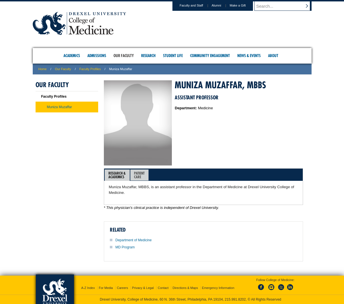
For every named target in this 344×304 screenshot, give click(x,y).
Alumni (222, 5)
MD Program (125, 247)
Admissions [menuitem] (96, 55)
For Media (106, 288)
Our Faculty (63, 69)
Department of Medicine (134, 240)
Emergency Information (218, 288)
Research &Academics (117, 175)
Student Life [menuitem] (173, 55)
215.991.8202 (235, 299)
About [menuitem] (273, 55)
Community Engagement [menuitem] (210, 55)
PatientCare (139, 175)
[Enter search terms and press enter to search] (285, 6)
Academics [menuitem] (71, 55)
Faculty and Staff (196, 5)
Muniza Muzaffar (59, 107)
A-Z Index (88, 288)
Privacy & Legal (143, 288)
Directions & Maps (185, 288)
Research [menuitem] (148, 55)
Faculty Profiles (90, 69)
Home (42, 69)
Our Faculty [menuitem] (124, 55)
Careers (122, 288)
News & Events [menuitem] (249, 55)
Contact (163, 288)
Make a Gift (243, 5)
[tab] (117, 175)
